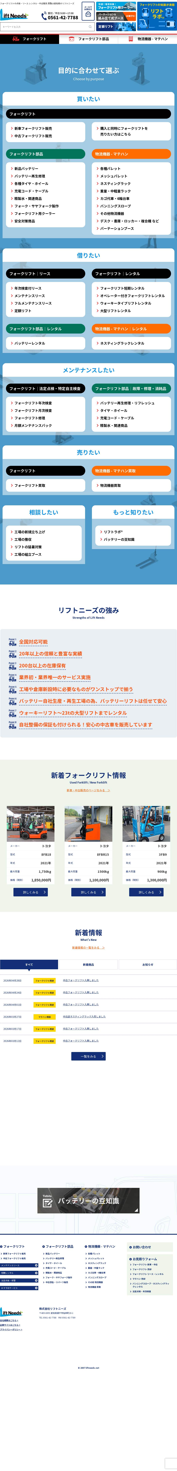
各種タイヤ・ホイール (31, 251)
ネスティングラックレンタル (122, 411)
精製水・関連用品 (54, 1340)
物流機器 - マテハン (101, 1314)
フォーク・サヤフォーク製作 (36, 274)
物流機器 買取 (94, 1355)
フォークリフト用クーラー (34, 281)
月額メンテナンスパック (33, 493)
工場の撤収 (22, 607)
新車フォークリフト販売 (33, 196)
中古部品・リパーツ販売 (57, 1350)
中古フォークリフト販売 (33, 203)
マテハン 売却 (139, 1346)
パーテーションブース (117, 296)
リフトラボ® (113, 599)
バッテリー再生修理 (29, 244)
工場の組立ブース (28, 622)
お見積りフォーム (145, 1327)
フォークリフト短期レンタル (122, 356)
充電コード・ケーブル (31, 259)
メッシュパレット (113, 244)
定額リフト (22, 378)
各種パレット (110, 236)
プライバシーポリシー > (11, 1398)
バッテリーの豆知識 (119, 607)
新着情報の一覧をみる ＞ (88, 1015)
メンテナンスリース (29, 363)
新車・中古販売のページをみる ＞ (88, 858)
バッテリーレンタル (29, 411)
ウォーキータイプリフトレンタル (125, 371)
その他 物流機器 (95, 1350)
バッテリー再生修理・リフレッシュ (127, 471)
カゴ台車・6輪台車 (97, 1340)
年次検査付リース (28, 356)
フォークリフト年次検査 (33, 471)
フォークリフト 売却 (142, 1337)
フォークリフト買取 (29, 553)
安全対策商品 (24, 289)
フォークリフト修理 (29, 486)
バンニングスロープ (115, 274)
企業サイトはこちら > (10, 1393)
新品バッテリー (26, 236)
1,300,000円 (157, 948)
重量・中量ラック (96, 1335)
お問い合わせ (142, 1315)
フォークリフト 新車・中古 (145, 1332)
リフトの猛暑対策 (28, 614)
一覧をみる (88, 1124)
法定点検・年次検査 (142, 1359)
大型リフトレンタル (115, 378)
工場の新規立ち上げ (29, 599)
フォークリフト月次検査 (33, 478)
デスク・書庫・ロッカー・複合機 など (129, 289)
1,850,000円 (41, 948)
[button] (82, 110)
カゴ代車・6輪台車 (115, 266)
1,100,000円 (99, 948)
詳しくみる (30, 960)
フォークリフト (14, 1314)
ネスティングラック (115, 251)
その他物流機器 (112, 281)
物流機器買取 (110, 553)
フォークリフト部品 (59, 1314)
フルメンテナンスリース (33, 371)
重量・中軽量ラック (115, 259)
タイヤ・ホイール (113, 478)
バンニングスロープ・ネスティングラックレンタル (151, 1353)
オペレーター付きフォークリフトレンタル (132, 363)
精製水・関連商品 (28, 266)
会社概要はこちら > (9, 1388)
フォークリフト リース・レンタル (148, 1342)
